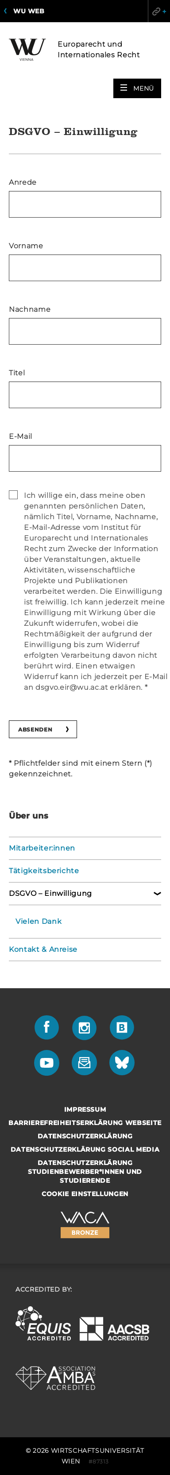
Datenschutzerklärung (85, 1136)
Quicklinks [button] (159, 11)
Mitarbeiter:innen (42, 848)
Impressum (85, 1109)
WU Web (28, 11)
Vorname (26, 246)
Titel (17, 373)
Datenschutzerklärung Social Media (85, 1149)
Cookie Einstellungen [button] (85, 1194)
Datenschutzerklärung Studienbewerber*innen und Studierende (85, 1172)
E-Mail (20, 436)
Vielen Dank (38, 921)
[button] (137, 88)
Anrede (23, 182)
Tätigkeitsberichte (44, 871)
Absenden (35, 729)
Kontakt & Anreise (43, 949)
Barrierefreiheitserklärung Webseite (85, 1123)
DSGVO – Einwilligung (50, 893)
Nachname (29, 309)
